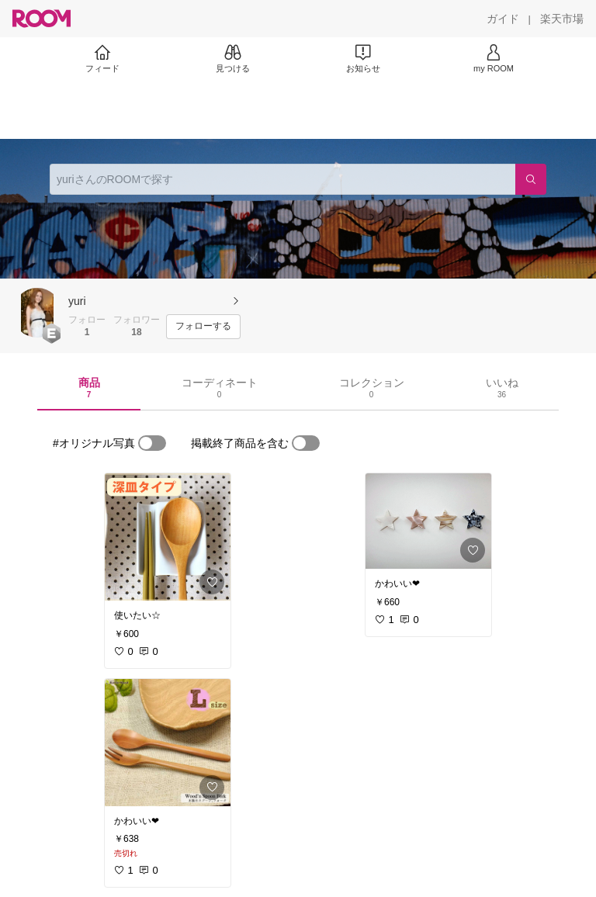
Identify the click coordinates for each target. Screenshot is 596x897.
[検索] (530, 179)
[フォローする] (203, 326)
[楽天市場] (562, 19)
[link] (167, 537)
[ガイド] (503, 19)
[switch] (152, 443)
